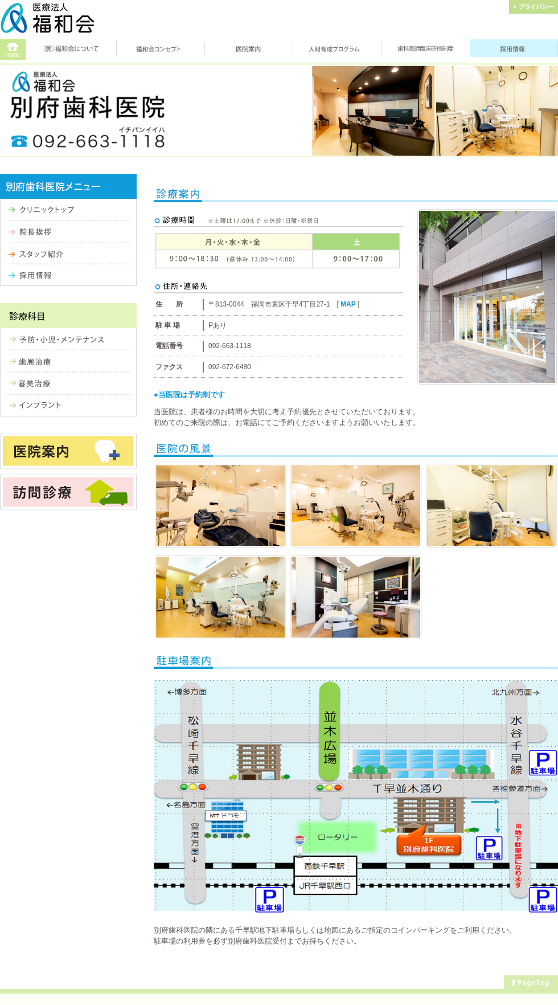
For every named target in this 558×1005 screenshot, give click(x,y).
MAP (348, 304)
